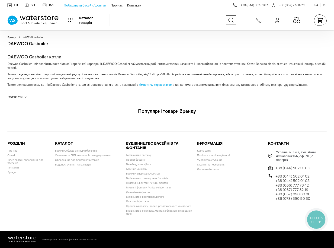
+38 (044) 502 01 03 (293, 167)
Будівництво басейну (138, 154)
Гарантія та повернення (211, 164)
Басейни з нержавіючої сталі (143, 173)
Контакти (134, 5)
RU (325, 4)
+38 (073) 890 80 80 (293, 198)
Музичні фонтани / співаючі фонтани (148, 187)
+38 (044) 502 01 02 (250, 5)
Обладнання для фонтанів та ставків (77, 159)
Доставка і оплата (208, 169)
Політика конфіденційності (213, 155)
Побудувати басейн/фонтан (85, 5)
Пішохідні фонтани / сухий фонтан (147, 182)
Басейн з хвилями (136, 168)
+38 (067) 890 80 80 (293, 194)
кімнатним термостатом (155, 84)
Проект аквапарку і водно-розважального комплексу (158, 205)
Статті (11, 155)
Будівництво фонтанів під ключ (145, 196)
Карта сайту (204, 150)
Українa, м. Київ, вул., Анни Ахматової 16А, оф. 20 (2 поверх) (296, 156)
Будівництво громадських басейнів (147, 178)
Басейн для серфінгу (138, 164)
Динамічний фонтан (138, 192)
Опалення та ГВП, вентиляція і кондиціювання (83, 155)
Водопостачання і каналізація (73, 164)
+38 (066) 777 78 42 (292, 185)
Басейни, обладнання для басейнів (76, 150)
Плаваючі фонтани (137, 201)
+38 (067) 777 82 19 (288, 5)
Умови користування (209, 159)
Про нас (117, 5)
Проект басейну (135, 159)
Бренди (11, 36)
